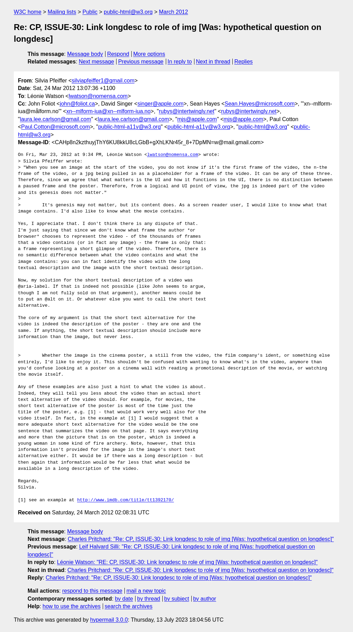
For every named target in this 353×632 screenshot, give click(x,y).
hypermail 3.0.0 (109, 620)
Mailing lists (62, 12)
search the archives (129, 606)
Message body (85, 54)
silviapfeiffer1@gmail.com (103, 80)
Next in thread (213, 62)
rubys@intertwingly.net (186, 111)
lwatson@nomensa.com (98, 96)
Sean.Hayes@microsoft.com (260, 104)
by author (204, 599)
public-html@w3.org (128, 12)
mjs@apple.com (197, 119)
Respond (118, 54)
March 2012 (173, 12)
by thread (148, 599)
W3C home (27, 12)
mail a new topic (146, 591)
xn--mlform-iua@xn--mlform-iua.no (108, 111)
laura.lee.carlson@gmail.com (55, 119)
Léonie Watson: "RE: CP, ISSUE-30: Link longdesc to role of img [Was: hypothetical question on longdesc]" (187, 562)
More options (149, 54)
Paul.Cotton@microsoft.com (55, 127)
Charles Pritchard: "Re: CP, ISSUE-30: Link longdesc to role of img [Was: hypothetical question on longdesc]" (201, 539)
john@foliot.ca (77, 104)
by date (124, 599)
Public (90, 12)
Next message (96, 62)
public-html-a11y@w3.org (129, 127)
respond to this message (92, 591)
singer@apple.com (161, 104)
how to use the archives (72, 606)
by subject (176, 599)
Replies (243, 62)
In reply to (180, 62)
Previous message (141, 62)
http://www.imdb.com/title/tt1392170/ (125, 500)
